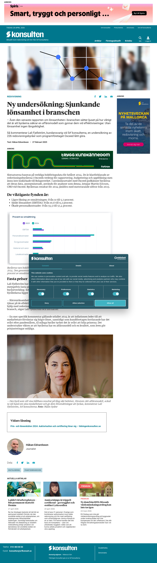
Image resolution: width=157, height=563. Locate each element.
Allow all (110, 303)
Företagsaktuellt (113, 41)
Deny (47, 303)
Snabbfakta (103, 548)
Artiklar (98, 41)
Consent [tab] (45, 266)
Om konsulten (105, 28)
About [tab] (111, 266)
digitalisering (14, 470)
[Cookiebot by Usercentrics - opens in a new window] (116, 258)
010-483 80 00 (16, 547)
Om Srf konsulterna (144, 28)
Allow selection (78, 303)
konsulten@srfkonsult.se (20, 551)
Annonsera (130, 28)
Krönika (128, 41)
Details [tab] (78, 266)
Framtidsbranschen (33, 470)
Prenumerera (118, 28)
